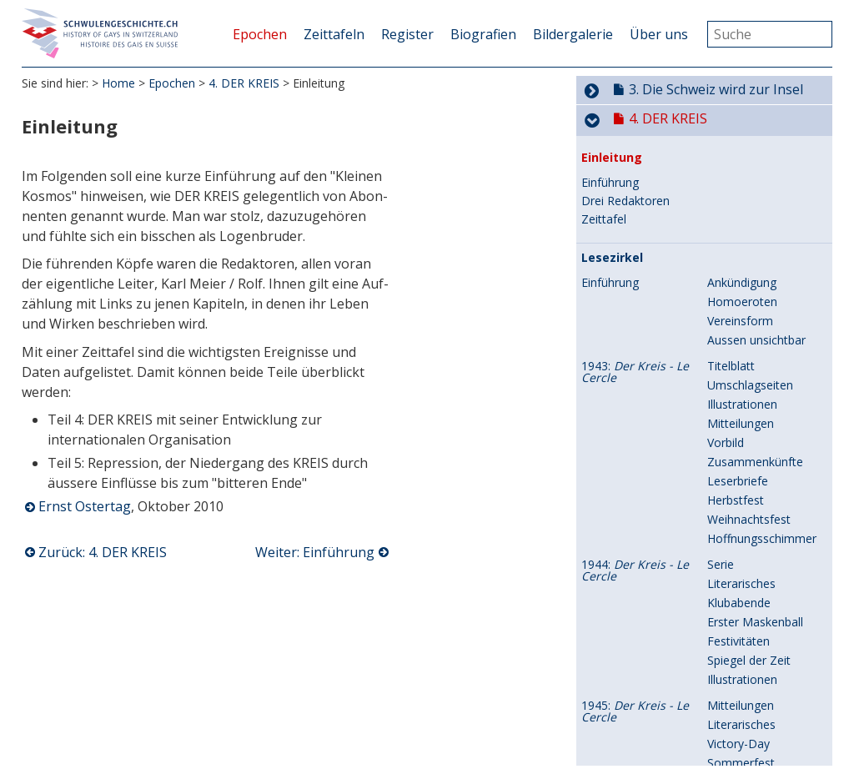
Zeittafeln (334, 34)
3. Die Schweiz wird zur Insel (716, 102)
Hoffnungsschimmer (761, 556)
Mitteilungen (740, 441)
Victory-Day (738, 761)
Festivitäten (738, 658)
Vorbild (725, 460)
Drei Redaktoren (625, 218)
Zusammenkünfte (755, 479)
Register (407, 34)
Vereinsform (740, 338)
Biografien (483, 34)
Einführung (610, 200)
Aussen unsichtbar (756, 357)
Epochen (260, 34)
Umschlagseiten (750, 402)
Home (118, 83)
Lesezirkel (612, 275)
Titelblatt (731, 383)
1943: (635, 389)
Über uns (659, 34)
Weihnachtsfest (749, 537)
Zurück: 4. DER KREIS (102, 552)
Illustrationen (742, 422)
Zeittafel (603, 237)
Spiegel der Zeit (749, 678)
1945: (635, 729)
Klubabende (739, 620)
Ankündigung (741, 300)
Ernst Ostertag (84, 506)
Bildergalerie (573, 34)
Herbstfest (735, 517)
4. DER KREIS (243, 83)
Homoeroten (742, 319)
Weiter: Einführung (314, 552)
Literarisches (741, 601)
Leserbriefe (737, 498)
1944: (635, 588)
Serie (720, 582)
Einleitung (611, 175)
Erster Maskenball (755, 639)
